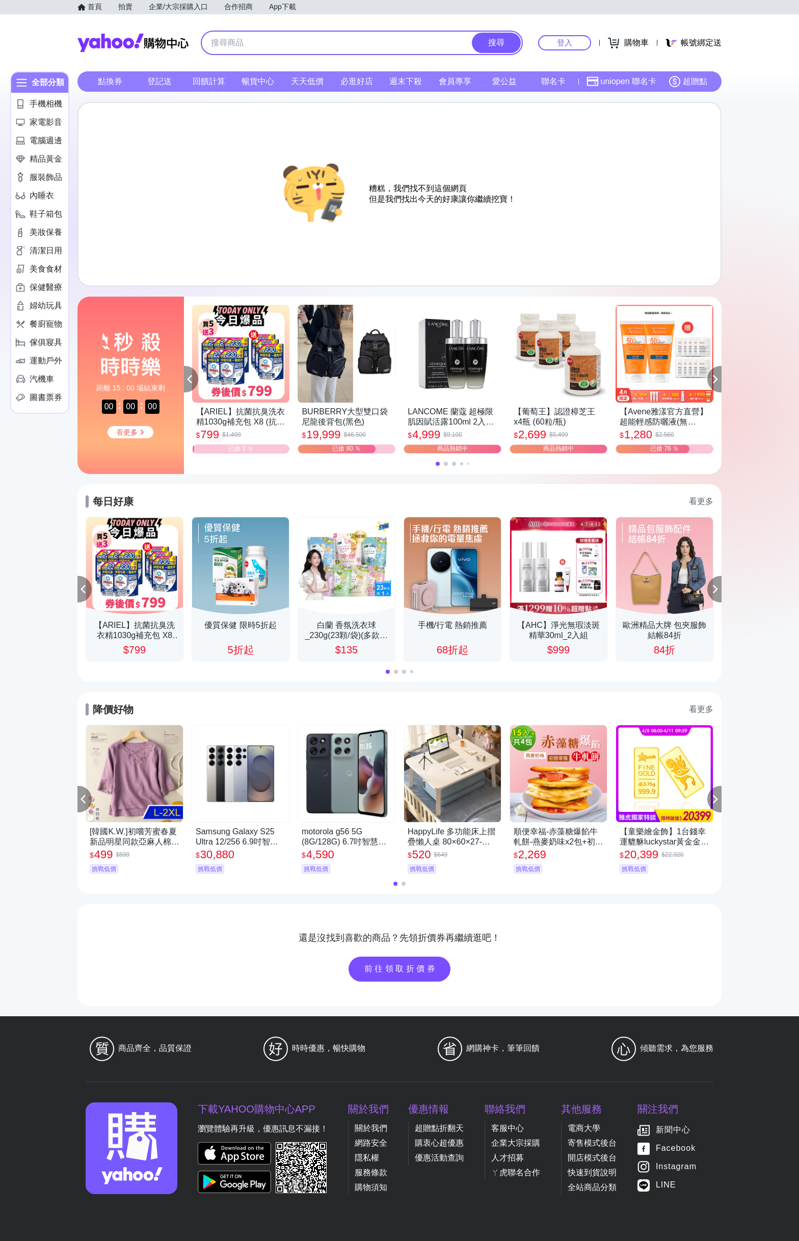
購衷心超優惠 (439, 1143)
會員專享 (455, 81)
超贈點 (688, 81)
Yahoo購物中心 (133, 43)
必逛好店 (356, 81)
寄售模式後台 (592, 1143)
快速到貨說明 (592, 1172)
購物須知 (371, 1187)
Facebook (676, 1148)
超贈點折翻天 (439, 1128)
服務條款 (371, 1172)
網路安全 (371, 1143)
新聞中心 (673, 1129)
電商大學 (584, 1128)
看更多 (701, 501)
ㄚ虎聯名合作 (515, 1172)
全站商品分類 (592, 1187)
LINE (666, 1184)
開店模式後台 (592, 1157)
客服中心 (507, 1128)
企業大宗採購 (515, 1143)
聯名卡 (553, 81)
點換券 (110, 81)
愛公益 (504, 81)
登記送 (159, 81)
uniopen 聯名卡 (621, 81)
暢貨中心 (258, 81)
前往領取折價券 (401, 968)
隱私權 (367, 1157)
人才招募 (507, 1157)
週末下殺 (405, 81)
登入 (564, 42)
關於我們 (371, 1128)
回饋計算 (209, 81)
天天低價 (307, 81)
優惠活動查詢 (439, 1157)
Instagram (676, 1166)
